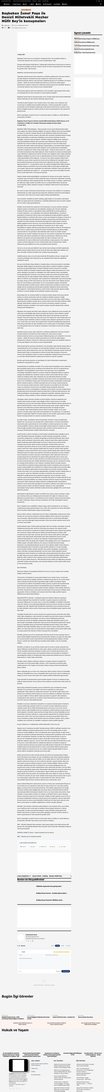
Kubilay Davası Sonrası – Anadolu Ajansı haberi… (51, 893)
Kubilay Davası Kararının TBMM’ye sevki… (49, 900)
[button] (101, 4)
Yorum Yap (66, 971)
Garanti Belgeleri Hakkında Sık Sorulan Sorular (38, 1018)
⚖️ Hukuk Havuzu (16, 4)
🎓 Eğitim (31, 4)
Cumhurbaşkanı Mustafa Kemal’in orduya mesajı (86, 45)
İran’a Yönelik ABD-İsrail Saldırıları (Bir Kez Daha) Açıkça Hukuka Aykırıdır (62, 1077)
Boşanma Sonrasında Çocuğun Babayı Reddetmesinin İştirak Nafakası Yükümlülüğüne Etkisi (62, 1065)
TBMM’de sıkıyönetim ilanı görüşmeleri (48, 886)
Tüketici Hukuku (30, 1015)
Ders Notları (55, 1015)
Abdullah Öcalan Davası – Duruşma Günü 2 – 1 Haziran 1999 (84, 1083)
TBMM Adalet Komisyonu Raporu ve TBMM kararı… (87, 39)
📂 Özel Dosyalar (47, 4)
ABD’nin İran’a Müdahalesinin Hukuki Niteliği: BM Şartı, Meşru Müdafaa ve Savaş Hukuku (62, 1071)
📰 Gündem (7, 4)
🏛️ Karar (25, 4)
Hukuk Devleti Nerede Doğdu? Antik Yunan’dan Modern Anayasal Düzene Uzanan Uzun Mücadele (32, 1055)
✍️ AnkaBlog (57, 4)
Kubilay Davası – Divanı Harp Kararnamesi (84, 52)
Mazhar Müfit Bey (55, 876)
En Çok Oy (68, 945)
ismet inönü (36, 876)
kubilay (45, 876)
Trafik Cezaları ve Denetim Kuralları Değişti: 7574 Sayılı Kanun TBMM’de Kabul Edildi (62, 1083)
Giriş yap (58, 971)
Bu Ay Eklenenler (45, 1)
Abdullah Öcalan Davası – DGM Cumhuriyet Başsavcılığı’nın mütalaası (13, 1018)
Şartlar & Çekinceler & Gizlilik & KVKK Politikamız (22, 1)
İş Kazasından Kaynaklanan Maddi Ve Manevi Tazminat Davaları (56, 1023)
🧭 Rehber (64, 4)
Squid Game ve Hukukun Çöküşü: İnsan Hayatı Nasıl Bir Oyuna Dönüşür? (52, 1054)
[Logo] (2, 4)
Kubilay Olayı (26, 10)
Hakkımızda (34, 1)
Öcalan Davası (5, 1015)
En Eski (62, 945)
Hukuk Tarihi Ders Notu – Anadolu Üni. (64, 1017)
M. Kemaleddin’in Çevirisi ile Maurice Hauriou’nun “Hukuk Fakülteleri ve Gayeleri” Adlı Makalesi (11, 1055)
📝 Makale (38, 4)
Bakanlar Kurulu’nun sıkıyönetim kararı (84, 49)
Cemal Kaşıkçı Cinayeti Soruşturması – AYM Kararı (83, 1078)
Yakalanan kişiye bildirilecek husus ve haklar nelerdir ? (22, 1023)
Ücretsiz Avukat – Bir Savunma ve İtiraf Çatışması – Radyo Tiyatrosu (93, 1054)
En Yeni (57, 945)
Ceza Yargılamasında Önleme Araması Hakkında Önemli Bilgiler (90, 1023)
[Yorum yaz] (44, 963)
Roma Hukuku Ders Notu (85, 1017)
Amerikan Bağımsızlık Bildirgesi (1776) (72, 1054)
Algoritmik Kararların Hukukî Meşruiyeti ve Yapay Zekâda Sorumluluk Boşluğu (62, 1089)
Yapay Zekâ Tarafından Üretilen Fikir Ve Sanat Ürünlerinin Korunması (84, 1089)
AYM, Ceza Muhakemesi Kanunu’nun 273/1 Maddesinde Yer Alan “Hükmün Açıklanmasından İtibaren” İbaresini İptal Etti (84, 1072)
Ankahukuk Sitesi (23, 25)
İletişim (39, 1)
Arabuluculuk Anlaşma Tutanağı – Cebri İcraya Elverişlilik (85, 1065)
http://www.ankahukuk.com (32, 936)
